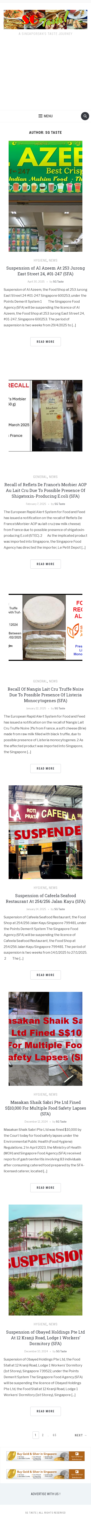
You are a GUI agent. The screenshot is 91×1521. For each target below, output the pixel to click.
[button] (46, 116)
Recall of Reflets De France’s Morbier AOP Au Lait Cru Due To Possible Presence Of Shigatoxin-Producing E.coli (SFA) (45, 490)
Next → (81, 1435)
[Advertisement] (45, 76)
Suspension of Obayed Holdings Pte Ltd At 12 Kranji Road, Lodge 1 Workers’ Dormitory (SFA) (45, 1337)
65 (55, 1435)
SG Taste (58, 281)
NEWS (53, 260)
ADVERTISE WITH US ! (45, 1494)
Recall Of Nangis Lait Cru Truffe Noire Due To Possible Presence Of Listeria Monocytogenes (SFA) (46, 694)
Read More (46, 341)
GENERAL (40, 477)
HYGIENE (40, 260)
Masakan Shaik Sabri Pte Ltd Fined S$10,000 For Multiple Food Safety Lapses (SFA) (45, 1108)
